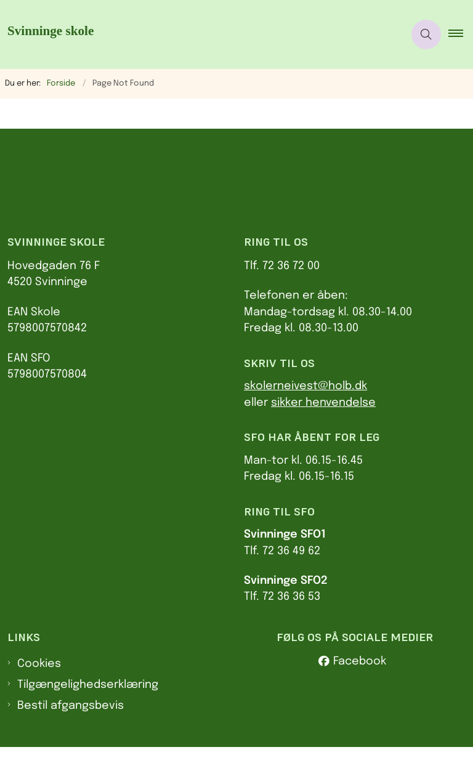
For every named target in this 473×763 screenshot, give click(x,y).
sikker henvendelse (323, 418)
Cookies (39, 679)
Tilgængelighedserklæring (87, 700)
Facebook (359, 676)
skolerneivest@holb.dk (305, 402)
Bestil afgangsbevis (70, 721)
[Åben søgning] (426, 34)
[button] (460, 34)
